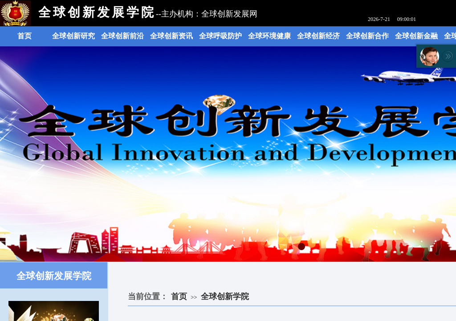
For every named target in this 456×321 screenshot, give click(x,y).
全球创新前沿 (122, 36)
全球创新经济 (318, 36)
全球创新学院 (225, 296)
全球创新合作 (367, 36)
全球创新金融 (416, 36)
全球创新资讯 (171, 36)
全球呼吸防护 (220, 36)
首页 (24, 36)
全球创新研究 (73, 36)
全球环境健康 (269, 36)
